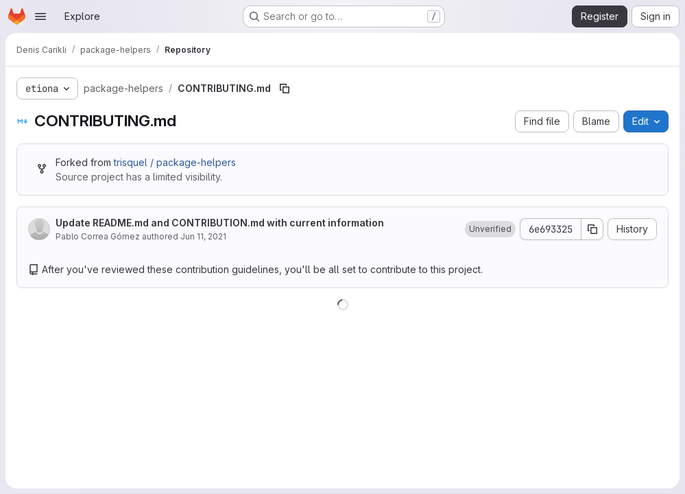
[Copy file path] (285, 88)
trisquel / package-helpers (175, 162)
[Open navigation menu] (40, 16)
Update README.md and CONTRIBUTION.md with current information (220, 222)
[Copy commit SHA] (592, 229)
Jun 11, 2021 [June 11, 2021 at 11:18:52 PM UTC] (203, 236)
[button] (490, 229)
